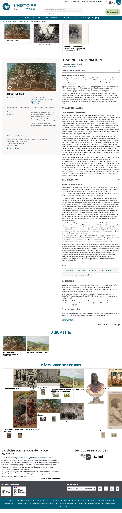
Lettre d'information (72, 1)
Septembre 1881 (49, 109)
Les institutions (9, 507)
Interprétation (70, 181)
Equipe (74, 504)
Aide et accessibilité (105, 504)
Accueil (5, 21)
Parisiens (74, 276)
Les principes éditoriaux (87, 504)
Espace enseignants (88, 1)
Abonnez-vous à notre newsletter (81, 492)
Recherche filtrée (70, 17)
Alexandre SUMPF (72, 67)
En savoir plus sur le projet (48, 482)
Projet (65, 504)
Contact (80, 507)
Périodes (54, 17)
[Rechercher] (60, 10)
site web (36, 105)
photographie (85, 276)
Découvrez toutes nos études (19, 21)
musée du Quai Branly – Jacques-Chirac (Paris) (42, 102)
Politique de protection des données (43, 507)
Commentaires (68, 321)
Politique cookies (50, 510)
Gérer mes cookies (110, 507)
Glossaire (56, 504)
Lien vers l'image (14, 149)
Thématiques (29, 17)
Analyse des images (72, 109)
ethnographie (68, 272)
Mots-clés (42, 17)
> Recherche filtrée (49, 13)
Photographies (19, 137)
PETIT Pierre (16, 99)
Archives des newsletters (66, 507)
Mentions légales (23, 507)
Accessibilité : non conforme (68, 510)
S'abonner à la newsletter (111, 11)
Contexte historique (73, 71)
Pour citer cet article (71, 310)
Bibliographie (68, 282)
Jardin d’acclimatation (109, 272)
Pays (47, 504)
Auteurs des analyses (24, 504)
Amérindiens (93, 272)
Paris (65, 276)
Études (11, 504)
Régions (38, 504)
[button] (17, 34)
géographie (81, 272)
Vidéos (83, 17)
